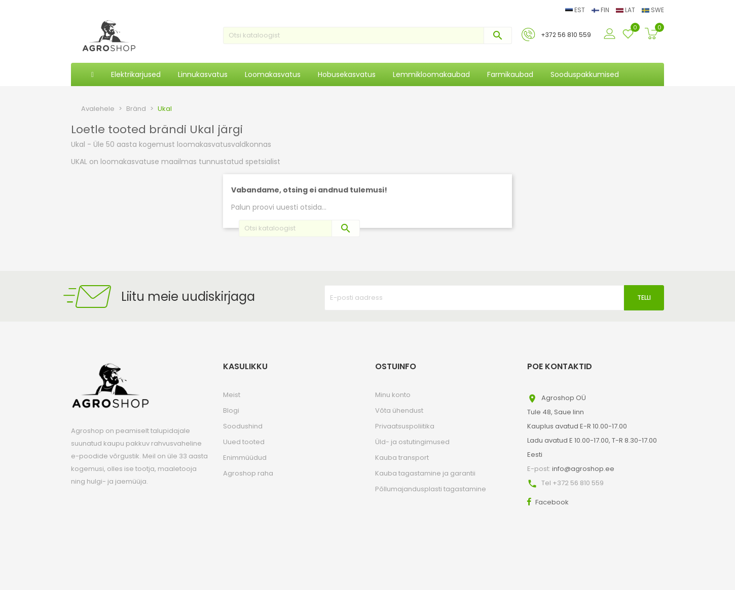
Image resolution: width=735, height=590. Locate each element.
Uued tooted (244, 442)
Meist (231, 395)
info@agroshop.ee (583, 469)
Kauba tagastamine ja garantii (425, 473)
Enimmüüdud (245, 457)
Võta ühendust (399, 410)
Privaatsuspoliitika (404, 426)
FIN (601, 10)
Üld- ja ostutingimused (412, 442)
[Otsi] (367, 35)
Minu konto (393, 395)
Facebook (552, 502)
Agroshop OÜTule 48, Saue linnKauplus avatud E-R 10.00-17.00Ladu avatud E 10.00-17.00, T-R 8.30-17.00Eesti (592, 426)
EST (575, 10)
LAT (626, 10)
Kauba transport (402, 457)
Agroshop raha (248, 473)
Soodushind (243, 426)
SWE (653, 10)
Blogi (231, 410)
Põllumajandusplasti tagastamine (430, 489)
